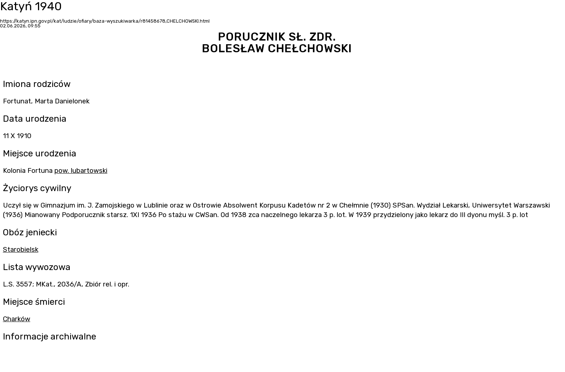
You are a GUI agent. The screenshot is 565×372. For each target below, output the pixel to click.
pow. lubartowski (80, 171)
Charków (16, 319)
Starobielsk (20, 250)
